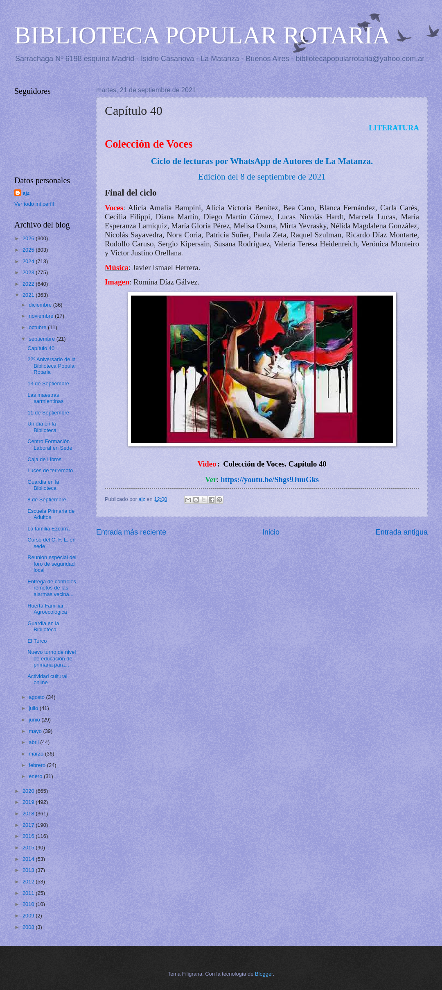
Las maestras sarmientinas (45, 398)
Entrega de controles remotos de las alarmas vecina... (51, 587)
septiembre (42, 339)
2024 (29, 261)
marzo (37, 754)
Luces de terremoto (50, 470)
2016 (29, 836)
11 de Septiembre (48, 413)
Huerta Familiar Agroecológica (47, 609)
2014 (29, 859)
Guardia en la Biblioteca (43, 485)
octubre (38, 327)
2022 (29, 284)
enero (36, 776)
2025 (29, 250)
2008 (29, 927)
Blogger (264, 974)
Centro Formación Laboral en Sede (49, 444)
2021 (29, 295)
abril (34, 742)
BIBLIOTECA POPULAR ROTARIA (202, 35)
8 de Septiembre (46, 499)
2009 (29, 916)
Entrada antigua (402, 532)
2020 (29, 791)
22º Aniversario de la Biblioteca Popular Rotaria (51, 365)
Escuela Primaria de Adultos (50, 514)
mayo (36, 731)
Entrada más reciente (131, 532)
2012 (29, 881)
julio (34, 708)
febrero (38, 765)
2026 (29, 238)
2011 (29, 893)
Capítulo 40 (40, 348)
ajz (26, 193)
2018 (29, 813)
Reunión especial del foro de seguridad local (52, 563)
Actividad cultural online (47, 679)
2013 (29, 870)
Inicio (271, 532)
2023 (29, 272)
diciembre (41, 305)
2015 (29, 847)
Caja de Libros (44, 459)
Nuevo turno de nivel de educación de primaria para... (51, 658)
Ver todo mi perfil (34, 204)
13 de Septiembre (48, 383)
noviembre (42, 316)
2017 (29, 825)
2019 (29, 802)
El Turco (37, 641)
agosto (37, 697)
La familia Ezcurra (48, 529)
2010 (29, 904)
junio (35, 720)
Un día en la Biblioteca (41, 427)
